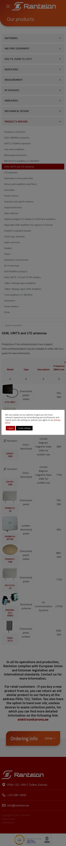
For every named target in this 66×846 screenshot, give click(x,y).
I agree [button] (10, 428)
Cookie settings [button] (24, 428)
